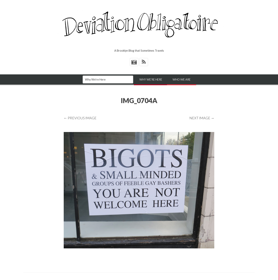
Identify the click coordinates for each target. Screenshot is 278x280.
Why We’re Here (150, 79)
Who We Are (182, 79)
